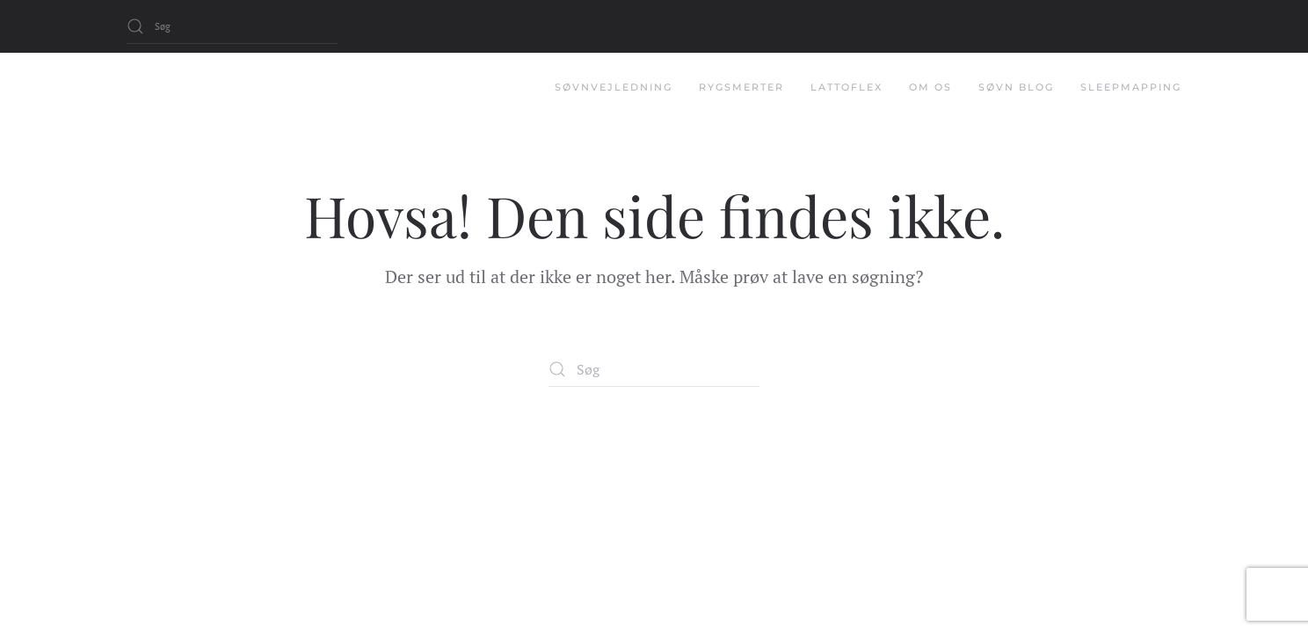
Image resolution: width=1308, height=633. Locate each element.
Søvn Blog (1016, 87)
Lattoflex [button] (846, 87)
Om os (930, 87)
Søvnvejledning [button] (613, 87)
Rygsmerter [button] (741, 87)
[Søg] (232, 26)
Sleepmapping (1130, 87)
